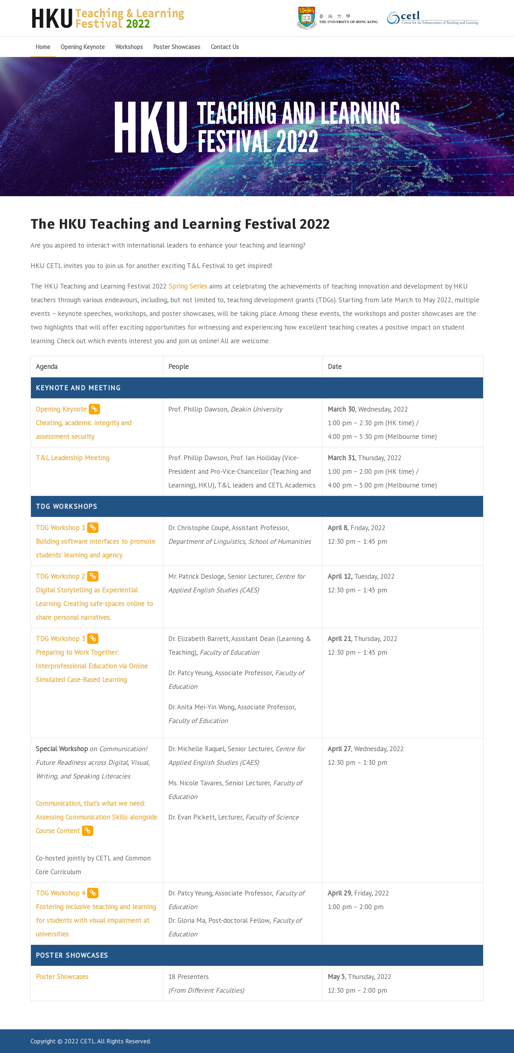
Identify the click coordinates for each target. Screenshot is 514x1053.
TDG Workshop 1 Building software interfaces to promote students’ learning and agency (95, 540)
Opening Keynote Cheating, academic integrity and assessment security (83, 422)
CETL (87, 1041)
